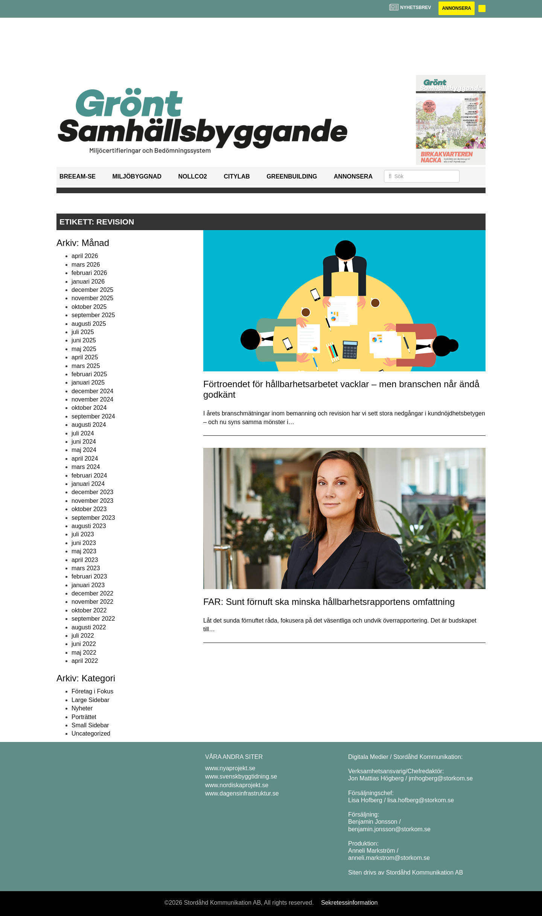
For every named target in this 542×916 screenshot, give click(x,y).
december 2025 (92, 290)
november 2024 (92, 399)
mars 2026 (86, 264)
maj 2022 (84, 652)
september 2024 (93, 416)
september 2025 (93, 315)
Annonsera (456, 8)
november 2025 (92, 298)
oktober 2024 (89, 408)
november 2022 (92, 601)
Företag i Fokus (92, 691)
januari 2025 (88, 382)
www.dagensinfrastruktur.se (242, 793)
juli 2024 (83, 433)
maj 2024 (84, 450)
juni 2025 (84, 340)
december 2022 (92, 593)
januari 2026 (88, 281)
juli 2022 (83, 635)
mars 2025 (86, 366)
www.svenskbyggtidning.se (241, 776)
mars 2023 (86, 568)
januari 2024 (88, 484)
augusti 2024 (89, 424)
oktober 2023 (89, 509)
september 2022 (93, 618)
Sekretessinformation (349, 902)
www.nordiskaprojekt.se (236, 785)
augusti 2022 (89, 627)
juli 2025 (83, 332)
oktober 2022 (89, 610)
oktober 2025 (89, 307)
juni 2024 (84, 441)
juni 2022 (84, 644)
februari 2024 (89, 475)
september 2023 (93, 517)
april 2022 (85, 661)
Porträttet (84, 717)
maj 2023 (84, 551)
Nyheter (82, 708)
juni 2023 (84, 543)
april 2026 (85, 256)
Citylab (237, 176)
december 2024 (92, 391)
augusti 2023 (89, 526)
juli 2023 (83, 534)
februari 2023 (89, 576)
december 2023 (92, 492)
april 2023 (85, 560)
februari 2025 (89, 374)
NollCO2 (192, 176)
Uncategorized (91, 733)
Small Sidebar (90, 725)
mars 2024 (86, 467)
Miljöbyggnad (136, 176)
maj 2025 (84, 349)
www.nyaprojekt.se (230, 768)
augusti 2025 (89, 324)
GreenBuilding (291, 176)
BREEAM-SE (77, 176)
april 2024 (85, 458)
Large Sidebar (91, 700)
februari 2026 (89, 273)
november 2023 (92, 501)
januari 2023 (88, 585)
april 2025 (85, 357)
